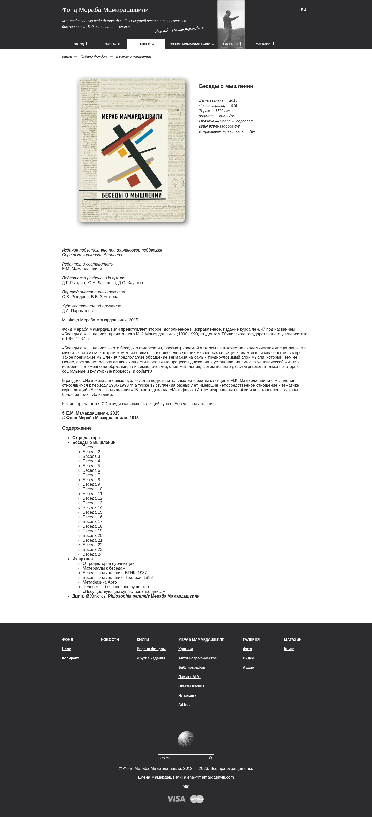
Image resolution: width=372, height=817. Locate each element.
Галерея (251, 639)
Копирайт (70, 658)
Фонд (67, 639)
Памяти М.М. (189, 677)
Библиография (191, 667)
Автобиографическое (197, 658)
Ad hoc (184, 705)
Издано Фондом (94, 56)
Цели (66, 649)
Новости (110, 639)
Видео (248, 658)
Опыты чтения (191, 686)
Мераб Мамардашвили (201, 639)
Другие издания (151, 658)
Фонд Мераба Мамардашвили (105, 9)
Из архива (187, 695)
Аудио (248, 667)
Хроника (185, 649)
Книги (67, 56)
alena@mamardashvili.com (209, 777)
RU (303, 10)
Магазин (293, 639)
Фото (247, 649)
